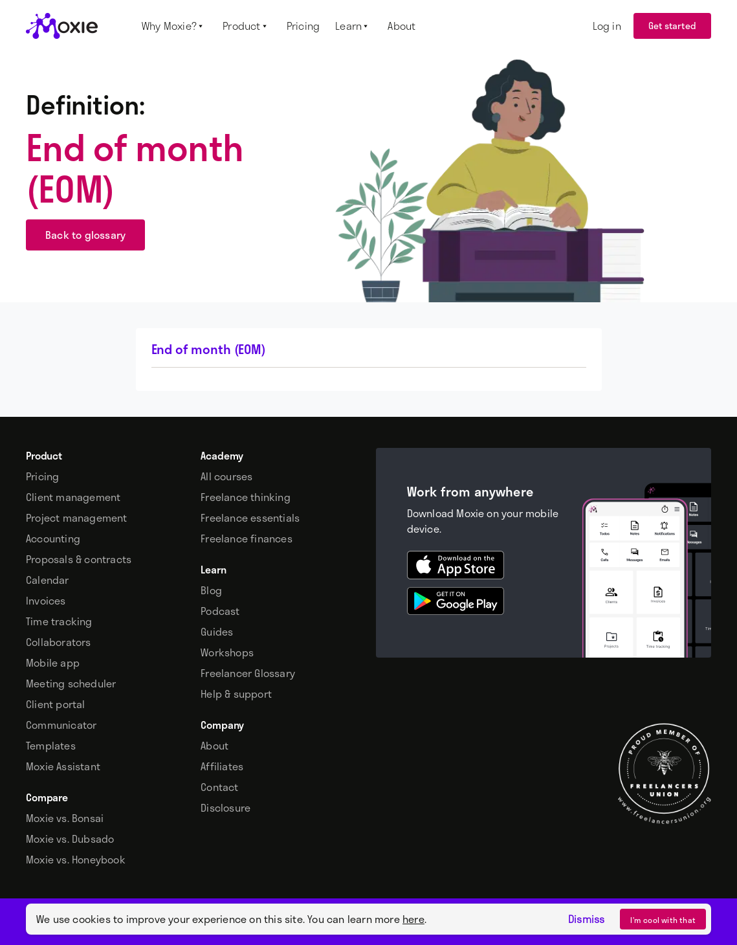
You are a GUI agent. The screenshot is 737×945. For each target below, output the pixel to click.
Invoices (46, 600)
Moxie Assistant (63, 766)
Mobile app (53, 663)
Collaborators (58, 642)
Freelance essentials (250, 518)
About (214, 745)
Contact (219, 787)
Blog (211, 590)
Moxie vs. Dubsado (70, 839)
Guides (217, 631)
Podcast (220, 611)
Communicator (61, 725)
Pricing (42, 476)
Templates (51, 745)
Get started (672, 25)
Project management (76, 518)
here (413, 919)
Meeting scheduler (71, 683)
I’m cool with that (663, 920)
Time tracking (59, 621)
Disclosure (225, 808)
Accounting (53, 538)
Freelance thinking (246, 497)
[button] (174, 26)
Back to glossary (85, 235)
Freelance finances (246, 538)
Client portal (55, 704)
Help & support (236, 694)
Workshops (227, 652)
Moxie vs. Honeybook (76, 859)
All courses (226, 476)
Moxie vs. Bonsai (65, 818)
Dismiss (586, 919)
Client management (73, 497)
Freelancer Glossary (248, 673)
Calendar (47, 580)
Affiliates (222, 766)
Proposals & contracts (78, 559)
